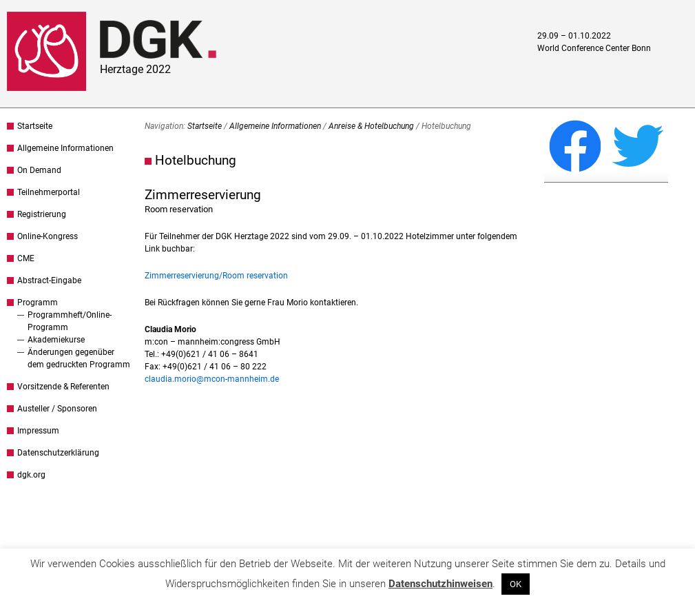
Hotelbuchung (195, 160)
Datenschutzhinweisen (440, 584)
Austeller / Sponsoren (57, 408)
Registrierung (41, 214)
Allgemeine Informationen (65, 148)
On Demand (39, 170)
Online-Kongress (47, 236)
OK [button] (515, 584)
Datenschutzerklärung (58, 453)
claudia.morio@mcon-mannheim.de (212, 379)
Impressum (38, 431)
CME (25, 258)
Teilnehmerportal (48, 192)
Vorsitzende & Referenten (63, 386)
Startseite (34, 126)
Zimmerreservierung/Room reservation (216, 275)
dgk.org (31, 475)
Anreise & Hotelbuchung (371, 126)
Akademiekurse (56, 340)
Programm (37, 302)
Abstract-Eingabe (49, 280)
